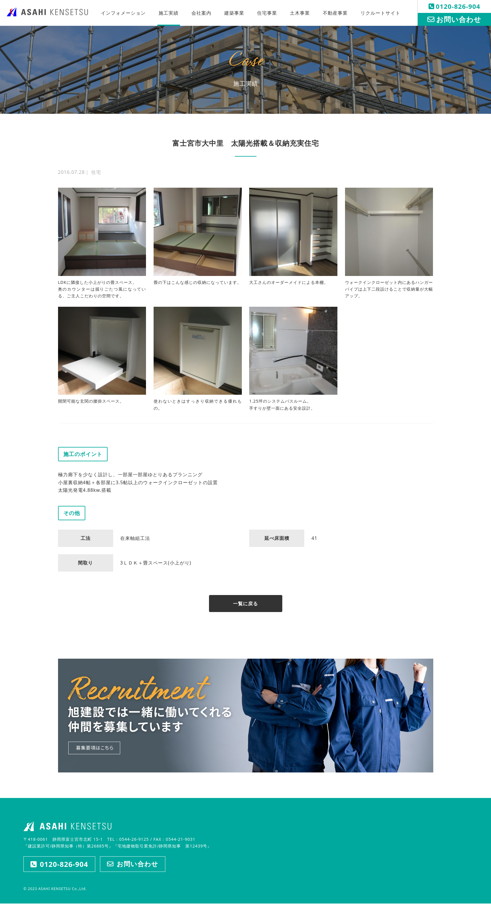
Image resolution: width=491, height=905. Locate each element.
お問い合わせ (454, 19)
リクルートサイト (380, 13)
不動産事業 (335, 13)
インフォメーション (123, 13)
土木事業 (300, 13)
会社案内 (201, 13)
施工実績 (169, 13)
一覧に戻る (245, 604)
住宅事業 (267, 13)
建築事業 (234, 13)
